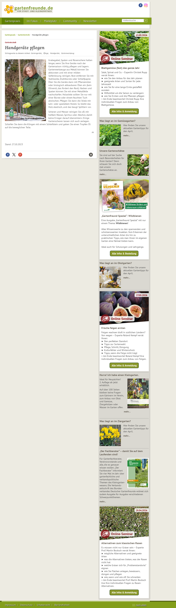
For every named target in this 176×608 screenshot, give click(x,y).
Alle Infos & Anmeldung (124, 111)
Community (70, 21)
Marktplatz (50, 21)
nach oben (141, 604)
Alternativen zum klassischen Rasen (121, 543)
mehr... (103, 501)
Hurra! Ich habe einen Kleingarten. (119, 375)
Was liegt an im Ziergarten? (115, 421)
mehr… (126, 135)
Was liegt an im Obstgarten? (116, 263)
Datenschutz (26, 604)
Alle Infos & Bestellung (124, 253)
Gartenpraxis (12, 21)
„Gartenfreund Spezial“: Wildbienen (121, 215)
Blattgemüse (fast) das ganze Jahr (120, 68)
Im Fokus (32, 21)
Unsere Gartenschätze (112, 150)
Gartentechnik (24, 35)
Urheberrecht (43, 604)
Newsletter (90, 21)
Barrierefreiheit (62, 604)
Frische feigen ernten (113, 328)
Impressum (10, 604)
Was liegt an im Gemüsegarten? (117, 120)
